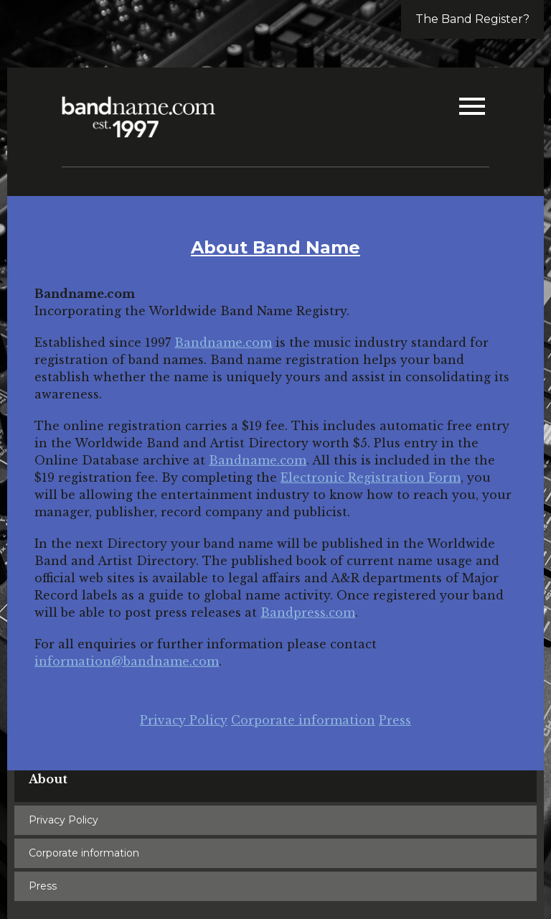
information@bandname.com (126, 661)
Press (395, 720)
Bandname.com (223, 342)
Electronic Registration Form (371, 477)
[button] (472, 107)
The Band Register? (472, 19)
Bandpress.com (307, 612)
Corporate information (303, 720)
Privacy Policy (183, 720)
